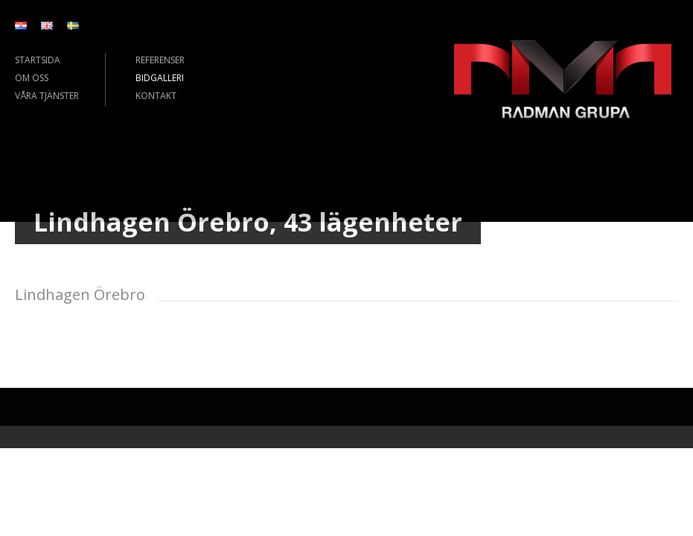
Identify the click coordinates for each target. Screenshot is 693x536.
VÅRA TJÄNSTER (47, 95)
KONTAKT (155, 95)
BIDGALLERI (159, 77)
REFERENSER (160, 60)
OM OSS (31, 77)
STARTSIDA (37, 60)
